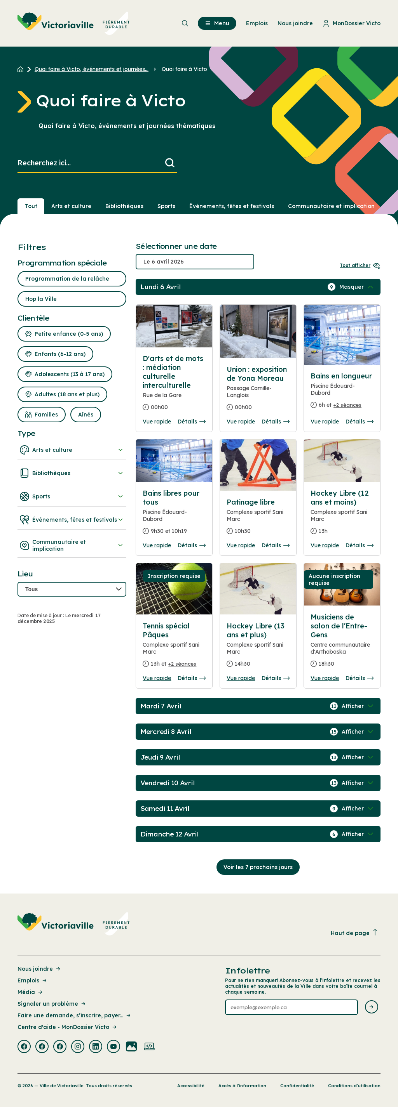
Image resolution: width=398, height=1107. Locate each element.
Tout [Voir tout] (30, 206)
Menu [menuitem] (217, 23)
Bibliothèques (72, 473)
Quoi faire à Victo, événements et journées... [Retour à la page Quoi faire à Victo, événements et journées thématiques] (91, 69)
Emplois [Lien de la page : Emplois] (32, 980)
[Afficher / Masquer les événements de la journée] (357, 287)
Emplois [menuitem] (257, 23)
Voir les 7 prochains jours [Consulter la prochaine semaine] (258, 867)
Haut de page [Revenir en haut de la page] (354, 933)
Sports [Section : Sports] (166, 206)
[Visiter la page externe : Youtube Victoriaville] (113, 1047)
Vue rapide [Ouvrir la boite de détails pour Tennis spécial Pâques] (157, 678)
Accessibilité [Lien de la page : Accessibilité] (190, 1085)
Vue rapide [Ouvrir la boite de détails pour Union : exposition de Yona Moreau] (241, 421)
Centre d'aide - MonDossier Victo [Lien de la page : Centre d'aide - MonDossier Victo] (67, 1027)
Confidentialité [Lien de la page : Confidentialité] (297, 1085)
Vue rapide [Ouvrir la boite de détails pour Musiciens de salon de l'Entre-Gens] (325, 678)
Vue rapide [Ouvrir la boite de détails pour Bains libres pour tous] (157, 545)
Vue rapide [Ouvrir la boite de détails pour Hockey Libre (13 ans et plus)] (241, 678)
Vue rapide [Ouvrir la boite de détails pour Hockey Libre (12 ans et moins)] (325, 545)
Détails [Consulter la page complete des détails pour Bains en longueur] (360, 421)
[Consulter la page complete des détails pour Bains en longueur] (342, 393)
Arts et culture (72, 450)
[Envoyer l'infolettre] (372, 1007)
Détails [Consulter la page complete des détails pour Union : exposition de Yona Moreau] (276, 421)
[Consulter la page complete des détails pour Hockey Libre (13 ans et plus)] (258, 648)
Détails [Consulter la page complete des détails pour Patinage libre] (276, 545)
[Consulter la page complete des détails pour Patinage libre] (258, 520)
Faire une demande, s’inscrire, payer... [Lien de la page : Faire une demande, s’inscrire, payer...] (74, 1015)
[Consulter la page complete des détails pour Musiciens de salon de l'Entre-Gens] (342, 643)
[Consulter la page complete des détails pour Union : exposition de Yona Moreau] (258, 391)
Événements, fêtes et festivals (72, 519)
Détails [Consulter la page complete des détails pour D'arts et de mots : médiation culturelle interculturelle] (192, 421)
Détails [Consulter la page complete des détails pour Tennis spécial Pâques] (192, 678)
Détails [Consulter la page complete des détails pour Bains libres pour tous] (192, 545)
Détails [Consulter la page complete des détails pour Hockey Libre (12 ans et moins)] (360, 545)
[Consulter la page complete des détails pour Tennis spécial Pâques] (174, 648)
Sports (72, 496)
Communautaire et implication (72, 545)
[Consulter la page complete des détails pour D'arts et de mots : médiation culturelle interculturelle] (174, 386)
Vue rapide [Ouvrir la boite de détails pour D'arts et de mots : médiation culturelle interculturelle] (157, 421)
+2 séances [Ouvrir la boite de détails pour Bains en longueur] (347, 405)
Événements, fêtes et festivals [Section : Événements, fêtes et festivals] (231, 206)
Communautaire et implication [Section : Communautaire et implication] (331, 206)
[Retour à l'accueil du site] (22, 69)
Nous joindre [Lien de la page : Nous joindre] (39, 968)
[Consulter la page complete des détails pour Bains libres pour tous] (174, 515)
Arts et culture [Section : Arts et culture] (71, 206)
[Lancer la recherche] (170, 163)
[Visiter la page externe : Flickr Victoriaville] (131, 1047)
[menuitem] (73, 23)
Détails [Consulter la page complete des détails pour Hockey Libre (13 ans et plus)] (276, 678)
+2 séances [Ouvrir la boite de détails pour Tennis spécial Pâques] (182, 664)
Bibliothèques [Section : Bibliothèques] (124, 206)
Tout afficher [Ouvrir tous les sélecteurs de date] (360, 265)
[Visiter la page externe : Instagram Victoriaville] (77, 1047)
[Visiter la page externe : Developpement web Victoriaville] (149, 1047)
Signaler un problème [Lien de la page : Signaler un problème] (52, 1003)
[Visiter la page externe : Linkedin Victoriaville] (95, 1047)
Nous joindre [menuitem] (295, 23)
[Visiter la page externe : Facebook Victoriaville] (24, 1047)
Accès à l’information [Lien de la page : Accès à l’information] (242, 1085)
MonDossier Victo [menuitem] (352, 23)
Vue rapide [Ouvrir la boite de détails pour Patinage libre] (241, 545)
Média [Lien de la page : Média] (30, 992)
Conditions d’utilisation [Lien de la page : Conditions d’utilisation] (354, 1085)
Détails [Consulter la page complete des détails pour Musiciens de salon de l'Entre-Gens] (360, 678)
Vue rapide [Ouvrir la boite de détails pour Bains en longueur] (325, 421)
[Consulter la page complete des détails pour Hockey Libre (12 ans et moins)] (342, 515)
